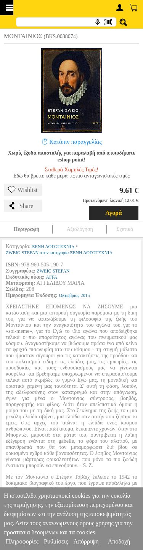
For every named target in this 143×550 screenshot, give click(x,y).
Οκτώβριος (69, 295)
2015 (85, 295)
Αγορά (113, 213)
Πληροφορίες (22, 541)
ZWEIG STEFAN (53, 271)
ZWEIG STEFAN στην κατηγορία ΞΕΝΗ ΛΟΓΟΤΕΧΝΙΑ (59, 252)
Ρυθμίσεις (56, 541)
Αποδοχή (119, 541)
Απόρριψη (85, 541)
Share (20, 206)
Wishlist (23, 190)
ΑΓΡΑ (51, 277)
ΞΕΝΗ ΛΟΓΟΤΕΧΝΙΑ (53, 246)
